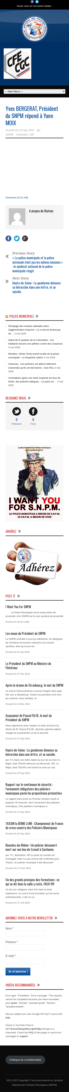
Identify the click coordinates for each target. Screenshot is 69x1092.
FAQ (31, 1032)
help (8, 1017)
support (24, 1036)
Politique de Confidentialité (25, 1059)
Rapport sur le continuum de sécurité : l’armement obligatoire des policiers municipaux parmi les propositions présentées (34, 788)
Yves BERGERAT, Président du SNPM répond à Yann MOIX (32, 115)
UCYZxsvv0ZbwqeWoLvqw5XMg (23, 1028)
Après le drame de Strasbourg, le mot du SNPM (34, 685)
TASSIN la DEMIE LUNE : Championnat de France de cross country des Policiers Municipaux (34, 825)
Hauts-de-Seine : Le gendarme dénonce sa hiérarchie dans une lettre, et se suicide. (36, 287)
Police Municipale (21, 316)
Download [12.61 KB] (17, 197)
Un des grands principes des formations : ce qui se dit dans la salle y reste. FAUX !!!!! (32, 881)
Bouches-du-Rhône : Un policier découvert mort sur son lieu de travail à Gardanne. (31, 847)
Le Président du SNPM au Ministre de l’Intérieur (28, 665)
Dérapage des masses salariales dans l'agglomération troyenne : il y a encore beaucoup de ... (34, 330)
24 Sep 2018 (26, 130)
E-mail (11, 955)
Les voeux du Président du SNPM (25, 633)
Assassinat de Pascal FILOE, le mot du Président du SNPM (29, 717)
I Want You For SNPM (18, 606)
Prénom (12, 942)
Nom (10, 928)
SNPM (9, 134)
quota (14, 1003)
